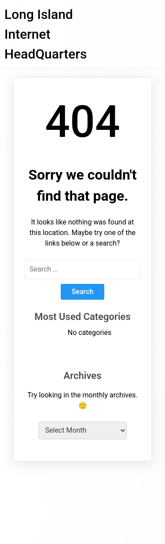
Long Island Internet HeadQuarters (45, 34)
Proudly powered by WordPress (64, 510)
